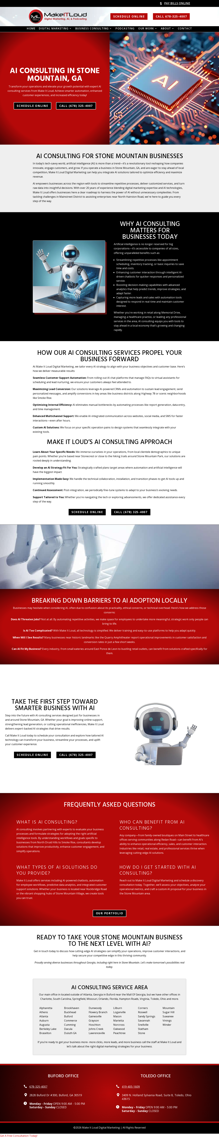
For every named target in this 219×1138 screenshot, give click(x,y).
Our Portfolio (109, 913)
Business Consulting (92, 28)
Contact (185, 28)
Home (31, 28)
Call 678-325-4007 (171, 16)
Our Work (146, 28)
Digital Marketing (53, 28)
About (166, 28)
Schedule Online (129, 16)
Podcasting (125, 28)
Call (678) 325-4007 (76, 106)
